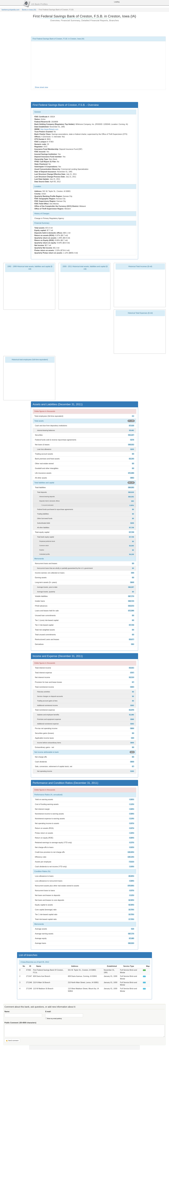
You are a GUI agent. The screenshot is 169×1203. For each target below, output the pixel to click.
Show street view (41, 87)
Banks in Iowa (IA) (29, 10)
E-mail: (48, 1011)
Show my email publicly (54, 1018)
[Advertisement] (84, 29)
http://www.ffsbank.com (49, 129)
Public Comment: (20, 1023)
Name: (7, 1011)
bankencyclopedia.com (10, 10)
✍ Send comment (12, 1040)
